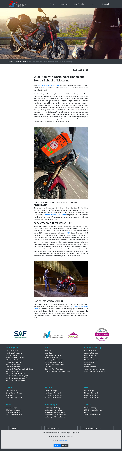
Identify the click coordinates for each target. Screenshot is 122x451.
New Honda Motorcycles (14, 353)
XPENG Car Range (90, 408)
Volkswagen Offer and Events (55, 417)
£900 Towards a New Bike (14, 360)
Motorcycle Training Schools (15, 373)
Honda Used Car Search (53, 393)
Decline (64, 445)
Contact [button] (105, 4)
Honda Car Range (51, 391)
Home (11, 62)
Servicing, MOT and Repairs (54, 360)
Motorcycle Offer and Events (15, 380)
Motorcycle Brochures (13, 364)
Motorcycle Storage (12, 371)
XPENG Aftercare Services (93, 410)
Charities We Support (91, 360)
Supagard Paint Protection (54, 369)
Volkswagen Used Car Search (55, 412)
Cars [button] (52, 4)
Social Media (88, 358)
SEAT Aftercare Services (14, 412)
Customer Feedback (91, 353)
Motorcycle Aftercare (13, 367)
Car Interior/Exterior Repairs (54, 362)
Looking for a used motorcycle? (16, 378)
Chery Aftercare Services (14, 393)
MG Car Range (89, 391)
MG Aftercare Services (91, 395)
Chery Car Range (11, 391)
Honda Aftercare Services (53, 395)
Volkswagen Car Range (53, 408)
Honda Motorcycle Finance (15, 358)
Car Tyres (48, 367)
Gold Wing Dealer (11, 355)
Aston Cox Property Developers (94, 369)
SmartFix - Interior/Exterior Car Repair (57, 371)
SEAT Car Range (11, 408)
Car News (87, 364)
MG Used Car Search (91, 393)
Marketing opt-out (90, 355)
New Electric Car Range (53, 355)
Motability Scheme (51, 358)
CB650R (67, 233)
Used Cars (48, 353)
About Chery (10, 395)
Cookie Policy (63, 440)
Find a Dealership (90, 351)
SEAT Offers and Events (14, 415)
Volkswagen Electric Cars (53, 410)
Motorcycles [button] (64, 4)
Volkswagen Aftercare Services (55, 415)
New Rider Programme (13, 362)
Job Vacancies (89, 362)
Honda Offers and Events (53, 397)
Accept (57, 445)
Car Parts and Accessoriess (54, 364)
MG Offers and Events (91, 397)
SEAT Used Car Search (13, 410)
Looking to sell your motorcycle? (17, 376)
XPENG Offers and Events (92, 415)
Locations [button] (93, 4)
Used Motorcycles (12, 351)
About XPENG (89, 412)
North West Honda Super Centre (48, 85)
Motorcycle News (20, 62)
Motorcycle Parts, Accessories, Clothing (19, 369)
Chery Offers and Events (14, 397)
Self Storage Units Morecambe (94, 371)
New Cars (48, 351)
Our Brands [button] (79, 4)
